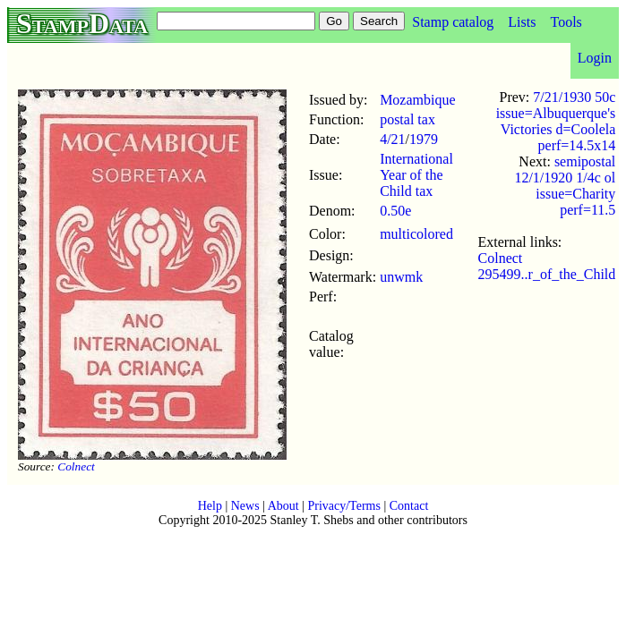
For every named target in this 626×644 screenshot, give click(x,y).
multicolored (416, 234)
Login (595, 57)
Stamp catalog (452, 22)
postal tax (407, 119)
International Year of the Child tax (416, 175)
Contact (409, 506)
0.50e (395, 210)
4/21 (392, 139)
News (245, 506)
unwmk (401, 276)
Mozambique (417, 99)
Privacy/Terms (343, 506)
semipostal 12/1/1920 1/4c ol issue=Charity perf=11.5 (564, 185)
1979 (423, 139)
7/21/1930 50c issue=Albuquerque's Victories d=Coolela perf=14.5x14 (556, 121)
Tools (565, 22)
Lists (522, 22)
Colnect (75, 466)
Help (210, 506)
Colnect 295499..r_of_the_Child (547, 266)
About (283, 506)
